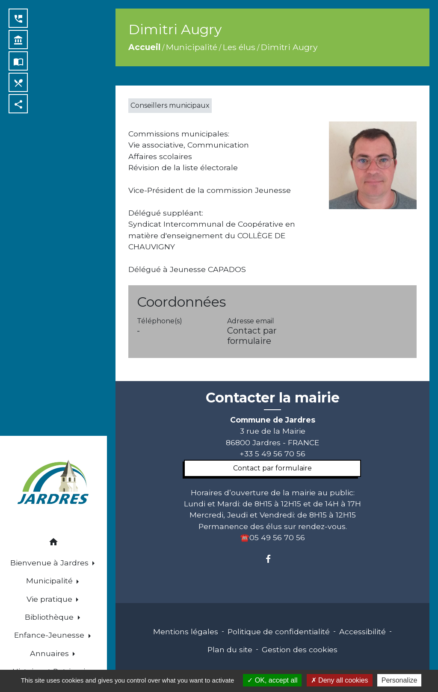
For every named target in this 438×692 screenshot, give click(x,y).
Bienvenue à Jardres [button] (50, 562)
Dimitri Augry (289, 47)
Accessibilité (362, 631)
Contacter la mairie (273, 398)
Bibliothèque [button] (50, 616)
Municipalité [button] (50, 580)
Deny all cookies (339, 680)
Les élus (239, 47)
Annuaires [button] (50, 653)
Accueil (144, 47)
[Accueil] (53, 483)
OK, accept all (272, 680)
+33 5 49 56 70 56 (272, 453)
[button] (53, 543)
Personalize (399, 680)
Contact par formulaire (252, 335)
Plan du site (229, 649)
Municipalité (191, 47)
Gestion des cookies (299, 649)
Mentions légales (185, 631)
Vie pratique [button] (50, 598)
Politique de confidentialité (279, 631)
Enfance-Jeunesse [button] (50, 634)
